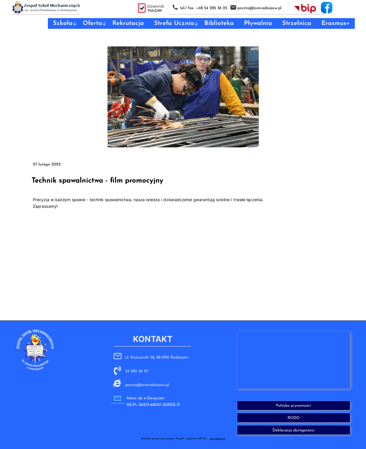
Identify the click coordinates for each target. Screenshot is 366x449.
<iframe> (293, 360)
